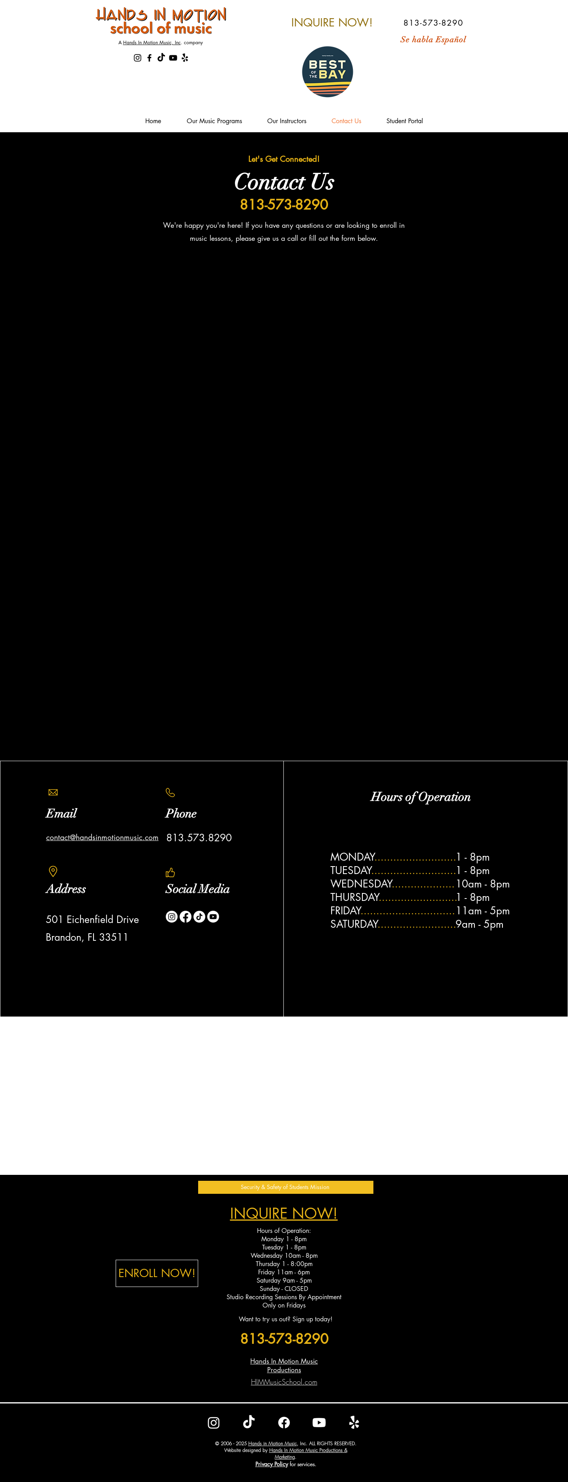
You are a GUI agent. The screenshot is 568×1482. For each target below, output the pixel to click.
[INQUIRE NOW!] (332, 22)
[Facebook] (185, 917)
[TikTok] (161, 58)
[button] (285, 1187)
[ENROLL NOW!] (157, 1273)
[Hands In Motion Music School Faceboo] (149, 58)
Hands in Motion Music (272, 1443)
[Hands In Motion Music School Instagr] (137, 58)
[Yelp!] (185, 58)
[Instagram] (172, 917)
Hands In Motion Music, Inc (152, 42)
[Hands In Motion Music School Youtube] (173, 58)
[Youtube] (213, 917)
